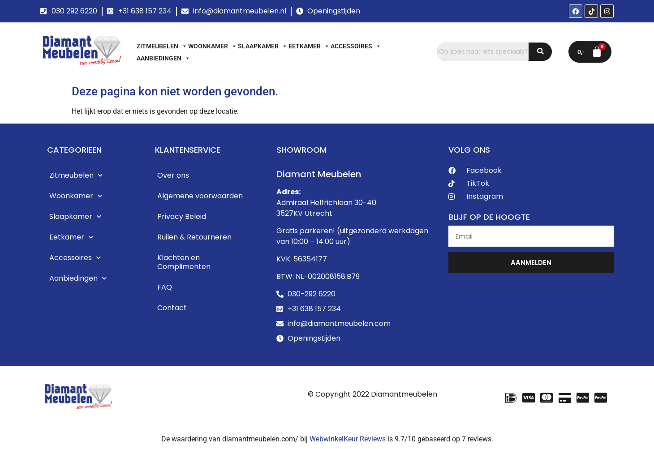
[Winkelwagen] (589, 52)
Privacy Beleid (181, 216)
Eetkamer (309, 46)
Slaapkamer (263, 46)
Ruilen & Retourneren (194, 237)
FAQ (164, 287)
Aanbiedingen (163, 58)
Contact (172, 308)
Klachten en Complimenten (184, 262)
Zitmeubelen (162, 46)
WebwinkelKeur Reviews (348, 439)
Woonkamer (212, 46)
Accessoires (356, 46)
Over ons (173, 175)
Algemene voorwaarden (200, 196)
